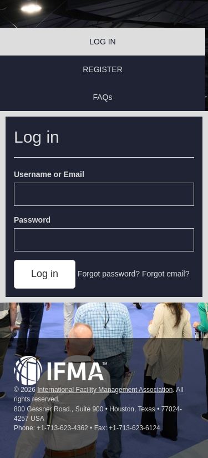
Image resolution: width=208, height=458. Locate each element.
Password (32, 219)
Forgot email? (166, 273)
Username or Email (49, 174)
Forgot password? (109, 273)
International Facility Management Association (105, 390)
